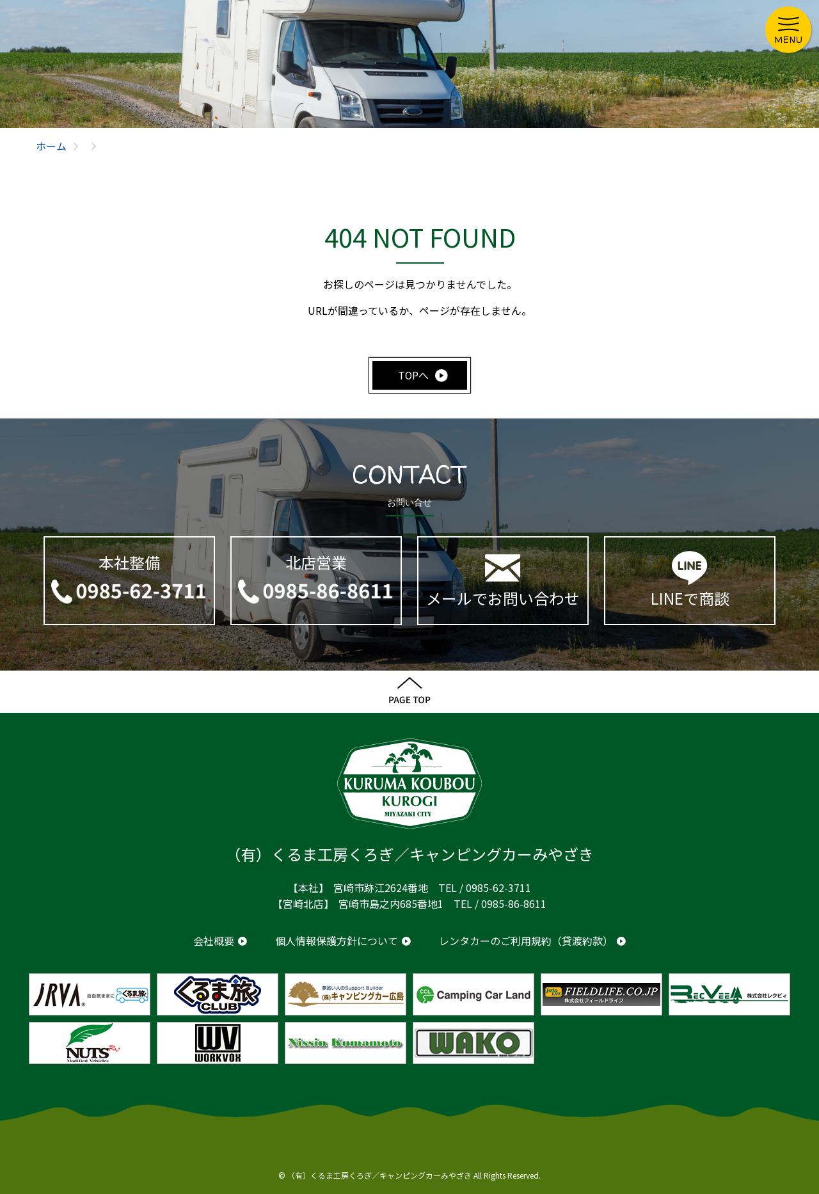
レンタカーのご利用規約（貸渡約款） (526, 940)
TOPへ (413, 375)
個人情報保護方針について (336, 940)
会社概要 (213, 940)
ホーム (51, 146)
